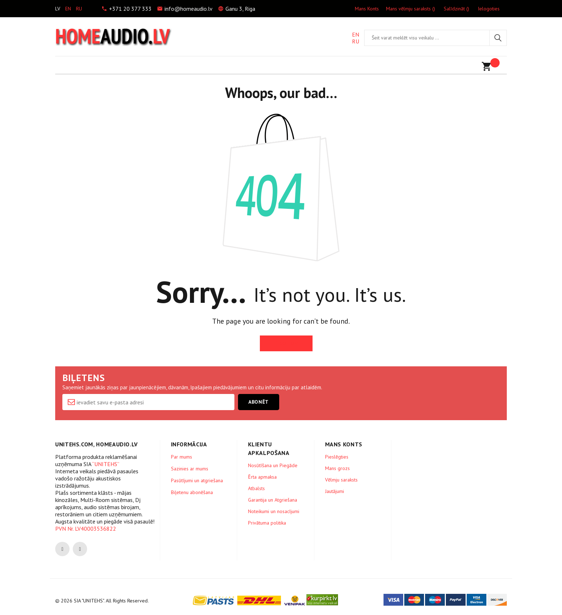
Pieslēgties (336, 457)
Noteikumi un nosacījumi (273, 511)
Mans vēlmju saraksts (410, 8)
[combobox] (427, 38)
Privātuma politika (267, 523)
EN (355, 34)
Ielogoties (489, 8)
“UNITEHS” (105, 464)
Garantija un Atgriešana (272, 500)
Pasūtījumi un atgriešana (197, 480)
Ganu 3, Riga (240, 8)
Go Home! (291, 343)
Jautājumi (334, 491)
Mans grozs (337, 468)
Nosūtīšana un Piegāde (272, 465)
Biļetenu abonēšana (192, 492)
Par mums (181, 457)
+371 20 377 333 (130, 8)
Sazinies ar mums (189, 468)
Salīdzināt (456, 8)
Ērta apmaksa (262, 477)
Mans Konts (367, 8)
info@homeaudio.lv (189, 8)
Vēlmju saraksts (341, 479)
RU (355, 41)
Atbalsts (256, 488)
